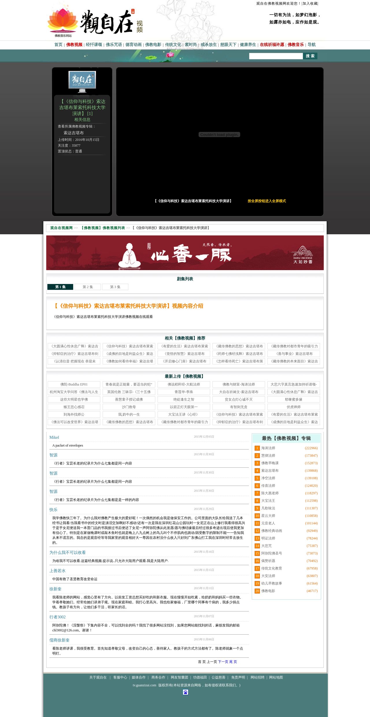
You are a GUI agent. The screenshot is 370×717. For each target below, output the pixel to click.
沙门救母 (129, 407)
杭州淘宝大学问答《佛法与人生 (74, 392)
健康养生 (248, 45)
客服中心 (120, 677)
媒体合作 (139, 677)
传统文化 (173, 45)
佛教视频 (74, 45)
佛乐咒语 (114, 45)
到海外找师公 (74, 414)
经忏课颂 (94, 45)
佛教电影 (153, 45)
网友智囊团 (179, 677)
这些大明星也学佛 (74, 399)
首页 (58, 45)
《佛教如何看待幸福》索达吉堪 (129, 361)
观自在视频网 (61, 228)
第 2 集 (88, 287)
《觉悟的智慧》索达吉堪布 (184, 354)
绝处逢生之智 (183, 399)
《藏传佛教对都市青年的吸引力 (293, 346)
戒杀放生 (209, 45)
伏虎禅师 (294, 407)
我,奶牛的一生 (129, 414)
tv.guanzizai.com (144, 685)
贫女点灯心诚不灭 (239, 399)
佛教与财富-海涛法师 (239, 384)
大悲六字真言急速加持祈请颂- (294, 384)
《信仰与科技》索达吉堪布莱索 (129, 346)
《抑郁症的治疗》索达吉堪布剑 (74, 354)
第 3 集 (115, 287)
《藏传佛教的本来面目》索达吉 (293, 361)
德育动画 (133, 45)
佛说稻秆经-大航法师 (184, 384)
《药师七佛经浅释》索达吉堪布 (238, 354)
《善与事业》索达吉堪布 (294, 354)
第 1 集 (60, 287)
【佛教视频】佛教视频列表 (102, 228)
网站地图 (276, 677)
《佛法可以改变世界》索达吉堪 (74, 422)
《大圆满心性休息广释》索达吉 (74, 346)
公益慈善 (218, 677)
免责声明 (238, 677)
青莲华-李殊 (184, 392)
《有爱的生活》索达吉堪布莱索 (184, 346)
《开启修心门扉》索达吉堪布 (183, 361)
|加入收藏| (310, 3)
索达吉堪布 (74, 133)
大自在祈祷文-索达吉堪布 (238, 392)
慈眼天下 (228, 45)
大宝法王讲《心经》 (183, 414)
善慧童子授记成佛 (129, 399)
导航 (312, 45)
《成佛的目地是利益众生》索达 (129, 354)
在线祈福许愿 (272, 45)
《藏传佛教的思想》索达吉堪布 (238, 346)
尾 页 (233, 662)
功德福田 (200, 677)
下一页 (223, 662)
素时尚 (191, 45)
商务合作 (158, 677)
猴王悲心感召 (74, 407)
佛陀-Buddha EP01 (74, 384)
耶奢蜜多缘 (293, 399)
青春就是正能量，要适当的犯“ (129, 384)
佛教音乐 (296, 45)
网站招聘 (257, 677)
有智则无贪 (238, 407)
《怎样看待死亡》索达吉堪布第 (238, 361)
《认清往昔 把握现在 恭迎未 (74, 361)
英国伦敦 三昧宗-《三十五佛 (129, 392)
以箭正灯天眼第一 (184, 407)
